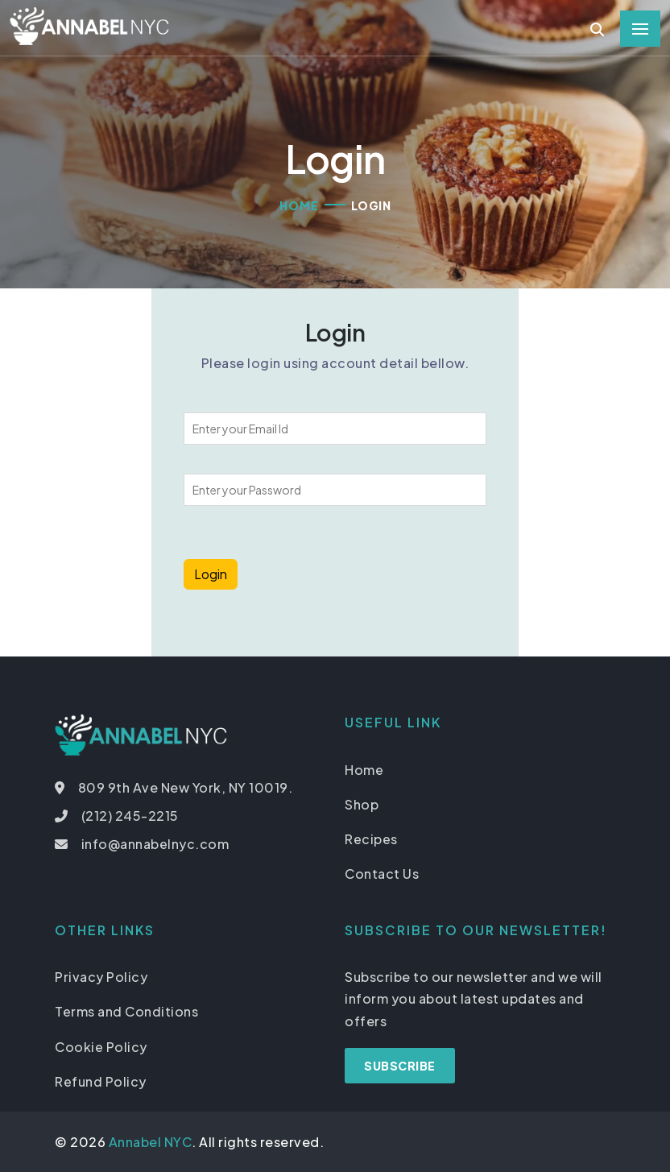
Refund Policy (101, 1081)
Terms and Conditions (126, 1011)
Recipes (371, 838)
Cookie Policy (101, 1046)
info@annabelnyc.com (155, 843)
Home (299, 205)
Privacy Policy (101, 976)
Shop (361, 804)
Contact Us (382, 873)
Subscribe (400, 1065)
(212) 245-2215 (130, 815)
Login (210, 573)
